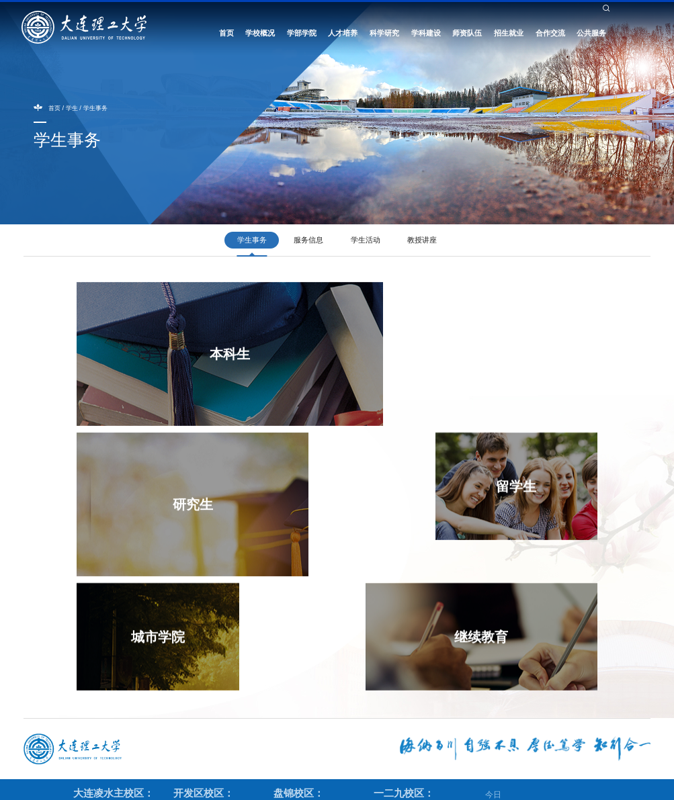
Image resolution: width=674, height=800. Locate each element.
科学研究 (384, 35)
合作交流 (550, 35)
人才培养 (342, 35)
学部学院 (302, 35)
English (468, 16)
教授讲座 (422, 240)
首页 (226, 35)
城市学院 (300, 487)
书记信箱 (501, 16)
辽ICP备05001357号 (484, 786)
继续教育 (488, 487)
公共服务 (591, 35)
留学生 (149, 487)
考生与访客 (434, 16)
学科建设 (426, 35)
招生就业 (508, 35)
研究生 (488, 357)
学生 (358, 16)
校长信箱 (535, 16)
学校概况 (260, 35)
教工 (380, 16)
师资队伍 (467, 35)
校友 (402, 16)
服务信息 (308, 240)
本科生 (225, 357)
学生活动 (365, 240)
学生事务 (95, 108)
